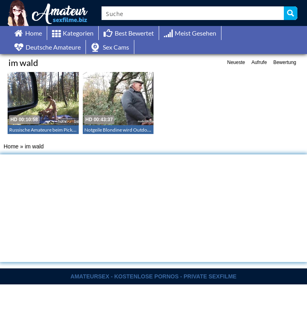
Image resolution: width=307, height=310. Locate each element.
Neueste (236, 62)
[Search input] (193, 13)
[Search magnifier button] (290, 13)
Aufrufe (259, 62)
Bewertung (284, 62)
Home (11, 146)
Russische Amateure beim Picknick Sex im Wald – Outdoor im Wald (78, 130)
